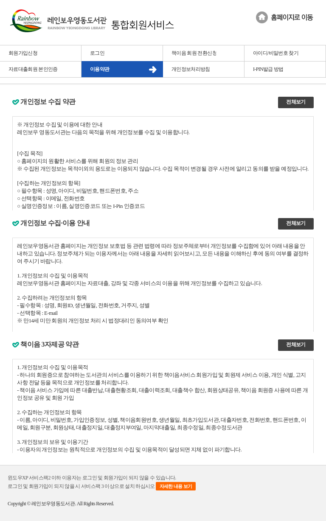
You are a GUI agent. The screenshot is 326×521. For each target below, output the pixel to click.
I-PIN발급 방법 (268, 69)
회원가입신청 (22, 53)
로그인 (97, 53)
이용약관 (99, 69)
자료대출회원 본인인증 (33, 69)
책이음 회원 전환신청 (194, 53)
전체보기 (295, 102)
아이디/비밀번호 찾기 (275, 53)
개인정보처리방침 (190, 69)
